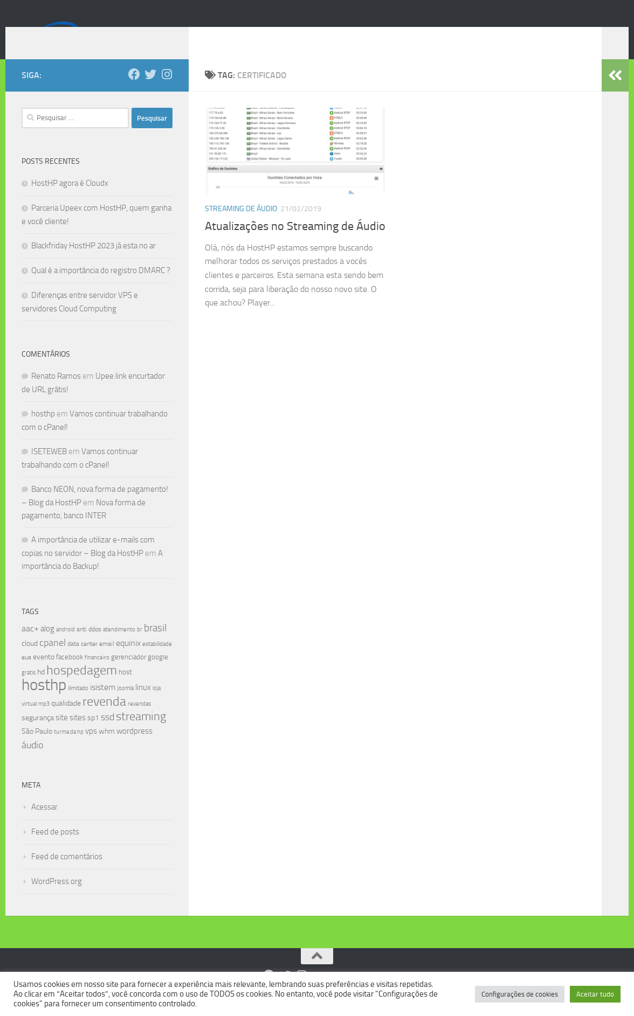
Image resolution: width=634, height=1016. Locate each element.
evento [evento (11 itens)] (43, 673)
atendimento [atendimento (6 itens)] (119, 645)
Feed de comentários (66, 873)
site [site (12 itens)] (62, 734)
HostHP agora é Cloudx (69, 199)
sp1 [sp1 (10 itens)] (93, 734)
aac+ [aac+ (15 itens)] (30, 644)
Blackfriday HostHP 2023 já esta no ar (93, 262)
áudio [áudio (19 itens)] (32, 761)
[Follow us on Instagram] (167, 90)
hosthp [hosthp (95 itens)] (44, 701)
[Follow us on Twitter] (150, 90)
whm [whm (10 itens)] (107, 747)
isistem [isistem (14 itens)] (102, 703)
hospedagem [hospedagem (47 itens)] (81, 686)
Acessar (44, 823)
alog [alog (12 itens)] (47, 645)
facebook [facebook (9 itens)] (69, 673)
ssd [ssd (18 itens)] (107, 733)
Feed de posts (55, 848)
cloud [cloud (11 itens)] (30, 659)
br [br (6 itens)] (139, 645)
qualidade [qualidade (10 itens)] (66, 719)
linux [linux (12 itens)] (143, 703)
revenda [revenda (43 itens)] (104, 717)
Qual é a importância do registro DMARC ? (100, 286)
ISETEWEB (49, 467)
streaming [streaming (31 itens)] (141, 733)
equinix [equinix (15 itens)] (128, 659)
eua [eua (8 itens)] (26, 673)
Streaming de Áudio (241, 224)
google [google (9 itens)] (158, 673)
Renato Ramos (56, 392)
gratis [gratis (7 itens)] (29, 688)
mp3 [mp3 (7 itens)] (44, 719)
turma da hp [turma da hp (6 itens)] (69, 747)
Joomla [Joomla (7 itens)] (125, 704)
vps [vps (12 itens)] (91, 747)
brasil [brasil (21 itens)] (155, 644)
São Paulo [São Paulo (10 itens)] (37, 747)
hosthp (43, 430)
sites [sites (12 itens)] (78, 734)
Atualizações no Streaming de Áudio (295, 242)
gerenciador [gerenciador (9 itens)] (128, 673)
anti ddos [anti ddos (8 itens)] (89, 645)
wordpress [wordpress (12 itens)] (134, 747)
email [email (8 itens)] (106, 660)
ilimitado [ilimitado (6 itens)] (78, 704)
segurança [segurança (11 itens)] (38, 734)
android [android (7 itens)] (65, 645)
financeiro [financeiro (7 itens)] (97, 673)
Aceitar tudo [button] (595, 994)
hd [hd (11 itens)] (41, 688)
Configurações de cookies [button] (519, 994)
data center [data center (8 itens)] (82, 660)
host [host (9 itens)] (125, 688)
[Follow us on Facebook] (134, 90)
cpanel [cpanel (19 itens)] (52, 659)
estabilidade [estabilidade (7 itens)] (157, 660)
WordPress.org (56, 897)
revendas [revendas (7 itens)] (139, 719)
